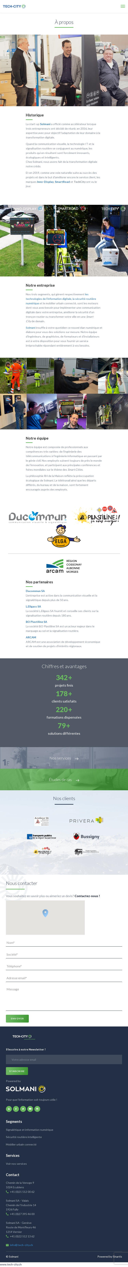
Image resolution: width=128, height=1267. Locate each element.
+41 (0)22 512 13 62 (22, 1236)
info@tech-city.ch (21, 1245)
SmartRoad (62, 181)
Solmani (45, 124)
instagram (37, 1109)
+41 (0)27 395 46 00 (22, 1214)
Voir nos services (16, 1163)
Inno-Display (45, 181)
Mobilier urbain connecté (21, 1144)
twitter (23, 1109)
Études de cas (64, 779)
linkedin (9, 1109)
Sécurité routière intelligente (24, 1137)
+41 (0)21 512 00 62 (22, 1191)
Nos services (64, 758)
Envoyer (17, 1018)
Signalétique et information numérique (29, 1129)
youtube (30, 1109)
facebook (16, 1109)
